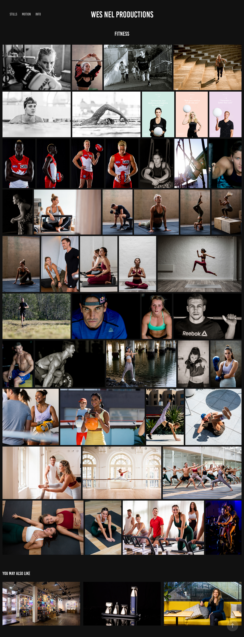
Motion (26, 14)
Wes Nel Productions (122, 14)
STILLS (13, 14)
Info (38, 14)
